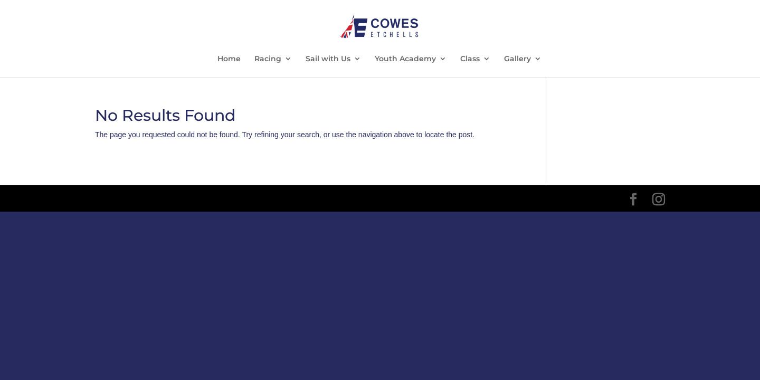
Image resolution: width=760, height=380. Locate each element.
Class (470, 59)
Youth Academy (405, 59)
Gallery (517, 59)
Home (229, 59)
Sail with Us (328, 59)
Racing (267, 59)
